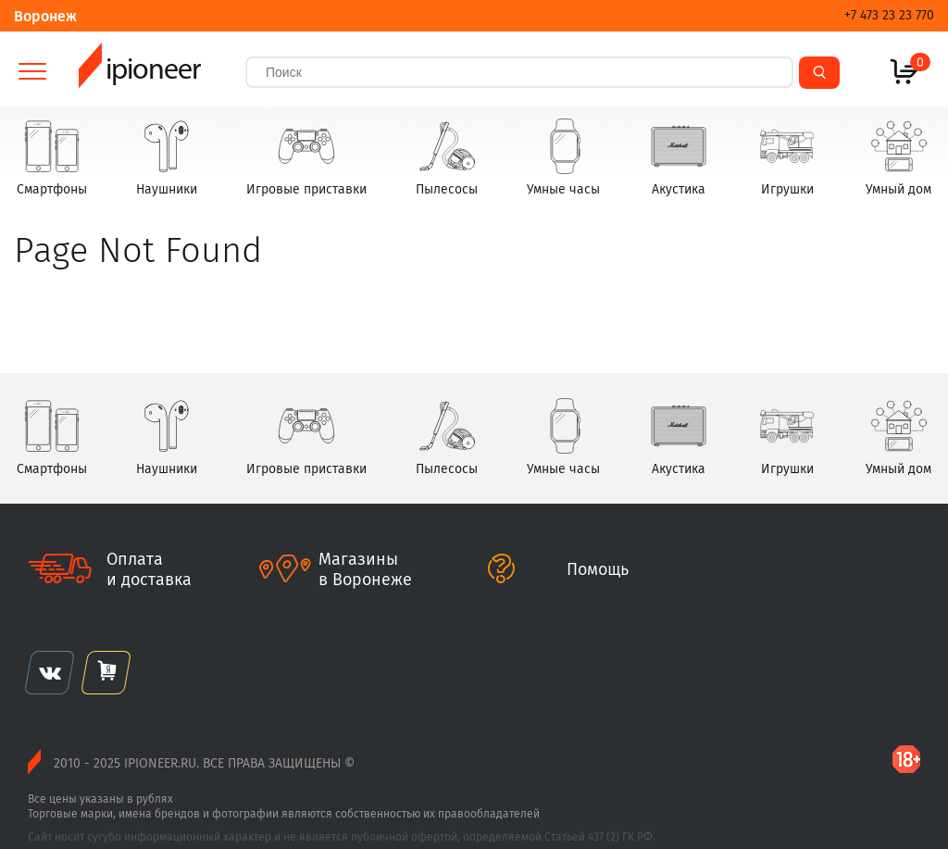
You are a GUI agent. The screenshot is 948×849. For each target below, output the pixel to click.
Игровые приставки (306, 157)
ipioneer (139, 71)
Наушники (166, 157)
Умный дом (898, 157)
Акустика (678, 157)
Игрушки (787, 157)
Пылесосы (447, 157)
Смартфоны (52, 157)
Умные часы (563, 157)
